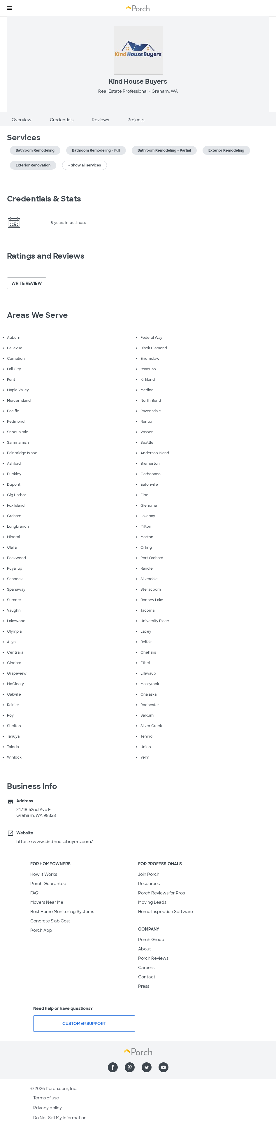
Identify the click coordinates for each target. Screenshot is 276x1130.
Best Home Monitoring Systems (62, 911)
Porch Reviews (153, 958)
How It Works (43, 874)
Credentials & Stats (44, 199)
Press (143, 986)
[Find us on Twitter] (147, 1067)
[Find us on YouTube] (163, 1067)
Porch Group (151, 939)
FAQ (34, 893)
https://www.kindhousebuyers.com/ (54, 841)
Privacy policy (47, 1107)
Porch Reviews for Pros (161, 893)
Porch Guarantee (48, 883)
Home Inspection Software (165, 911)
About (144, 949)
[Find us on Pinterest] (130, 1067)
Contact (146, 977)
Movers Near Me (46, 902)
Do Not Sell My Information (60, 1117)
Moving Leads (152, 902)
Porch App (41, 930)
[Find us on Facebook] (113, 1067)
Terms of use (46, 1098)
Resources (149, 883)
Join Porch (148, 874)
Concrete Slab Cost (50, 921)
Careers (146, 967)
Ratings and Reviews (46, 256)
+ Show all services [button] (84, 165)
